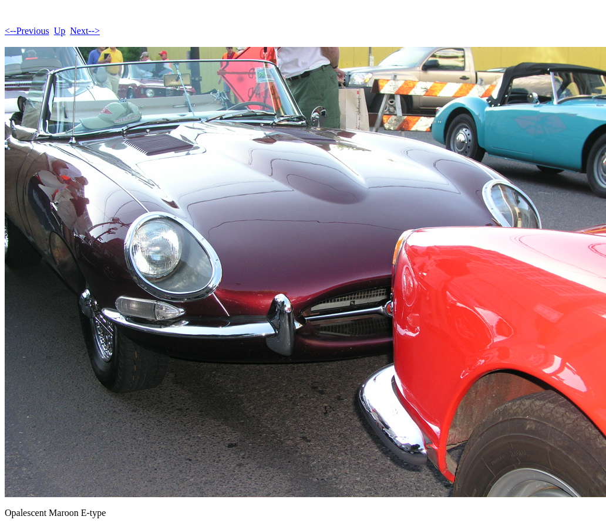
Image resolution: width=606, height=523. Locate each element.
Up (60, 31)
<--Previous (27, 31)
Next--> (85, 31)
